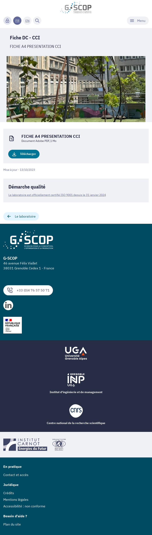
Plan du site (12, 524)
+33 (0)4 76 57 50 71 (28, 290)
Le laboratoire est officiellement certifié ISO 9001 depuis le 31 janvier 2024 (57, 195)
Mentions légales (15, 499)
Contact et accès (15, 475)
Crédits (8, 493)
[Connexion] (7, 20)
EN (27, 21)
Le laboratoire (21, 216)
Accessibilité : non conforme (24, 506)
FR (17, 21)
